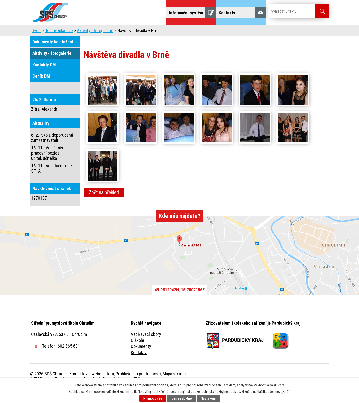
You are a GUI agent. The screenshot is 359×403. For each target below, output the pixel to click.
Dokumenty (141, 360)
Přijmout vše (152, 398)
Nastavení (208, 398)
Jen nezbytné (181, 398)
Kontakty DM (44, 78)
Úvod (68, 31)
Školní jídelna (183, 31)
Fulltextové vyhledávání (301, 31)
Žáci (211, 31)
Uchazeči (112, 31)
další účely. (276, 385)
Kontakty (139, 366)
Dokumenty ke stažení (52, 55)
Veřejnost (234, 31)
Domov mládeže (146, 31)
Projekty (261, 31)
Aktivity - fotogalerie (95, 44)
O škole (137, 354)
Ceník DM (41, 90)
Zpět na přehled (104, 206)
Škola (89, 31)
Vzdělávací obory (146, 348)
